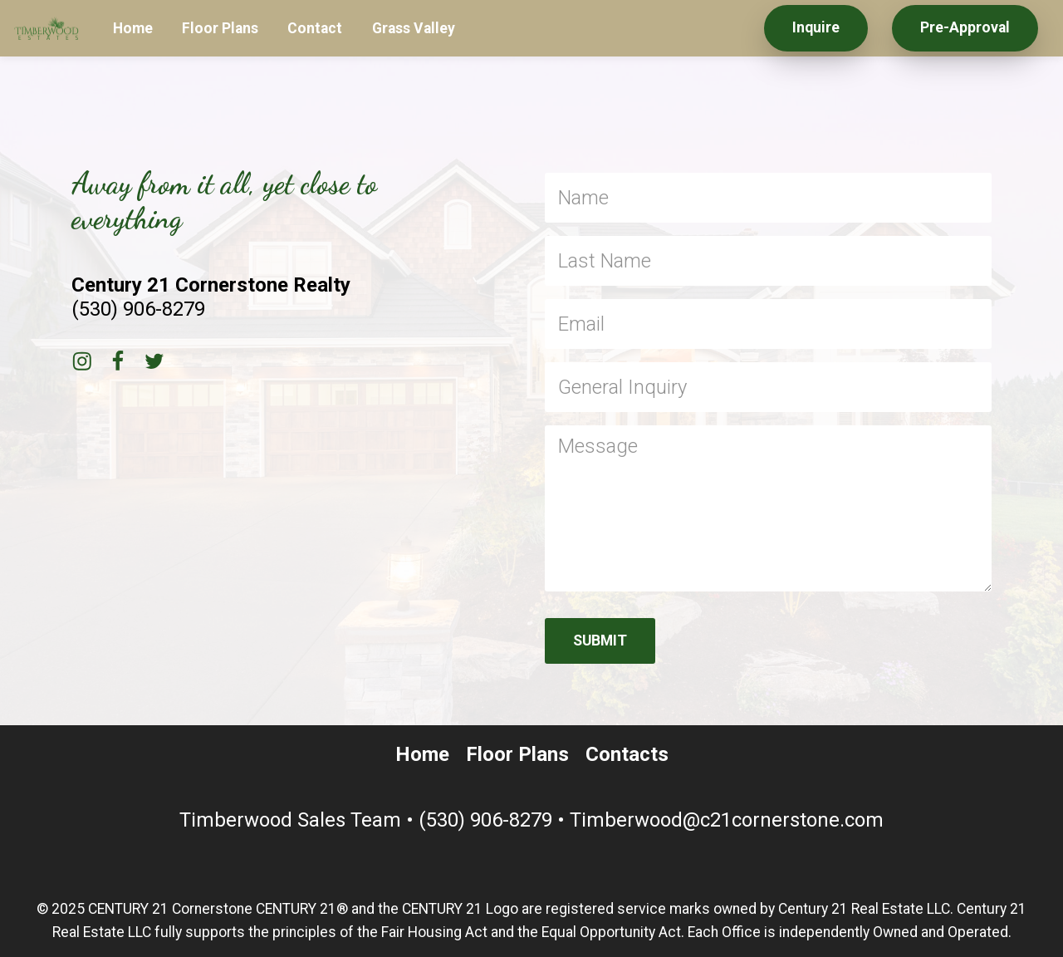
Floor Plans (220, 28)
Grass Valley (413, 28)
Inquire (816, 27)
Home (133, 28)
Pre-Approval (965, 27)
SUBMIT (600, 640)
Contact (314, 28)
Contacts (627, 754)
